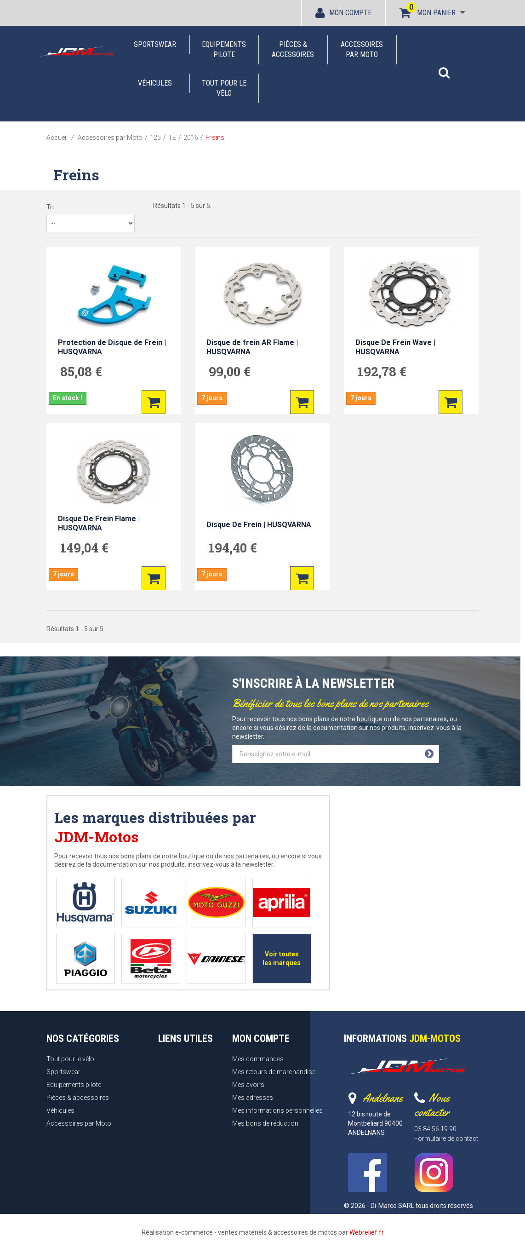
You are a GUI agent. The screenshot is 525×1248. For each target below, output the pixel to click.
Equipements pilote (224, 49)
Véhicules (155, 83)
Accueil (57, 137)
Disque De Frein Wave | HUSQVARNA (395, 347)
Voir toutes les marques (281, 958)
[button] (444, 68)
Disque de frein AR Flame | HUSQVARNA (252, 347)
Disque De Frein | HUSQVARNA (258, 524)
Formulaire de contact (446, 1138)
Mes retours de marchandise (273, 1071)
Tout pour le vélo (224, 88)
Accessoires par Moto (362, 49)
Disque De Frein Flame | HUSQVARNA (99, 523)
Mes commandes (258, 1059)
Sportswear (155, 44)
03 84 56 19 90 (435, 1129)
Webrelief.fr (366, 1232)
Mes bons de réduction (265, 1123)
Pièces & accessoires (293, 49)
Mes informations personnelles (277, 1110)
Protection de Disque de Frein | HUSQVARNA (112, 347)
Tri (50, 207)
